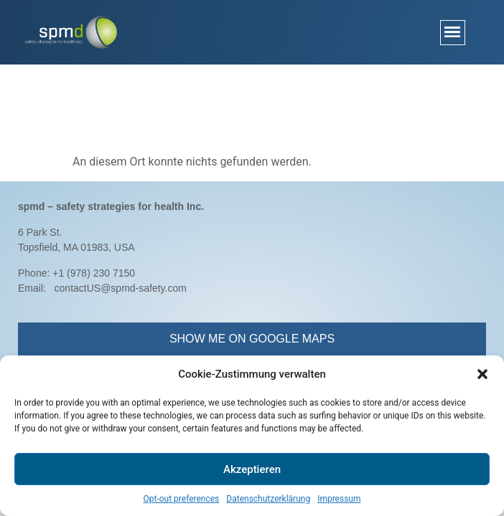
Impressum (338, 499)
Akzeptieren (252, 469)
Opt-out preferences (181, 499)
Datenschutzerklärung (268, 499)
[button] (482, 374)
